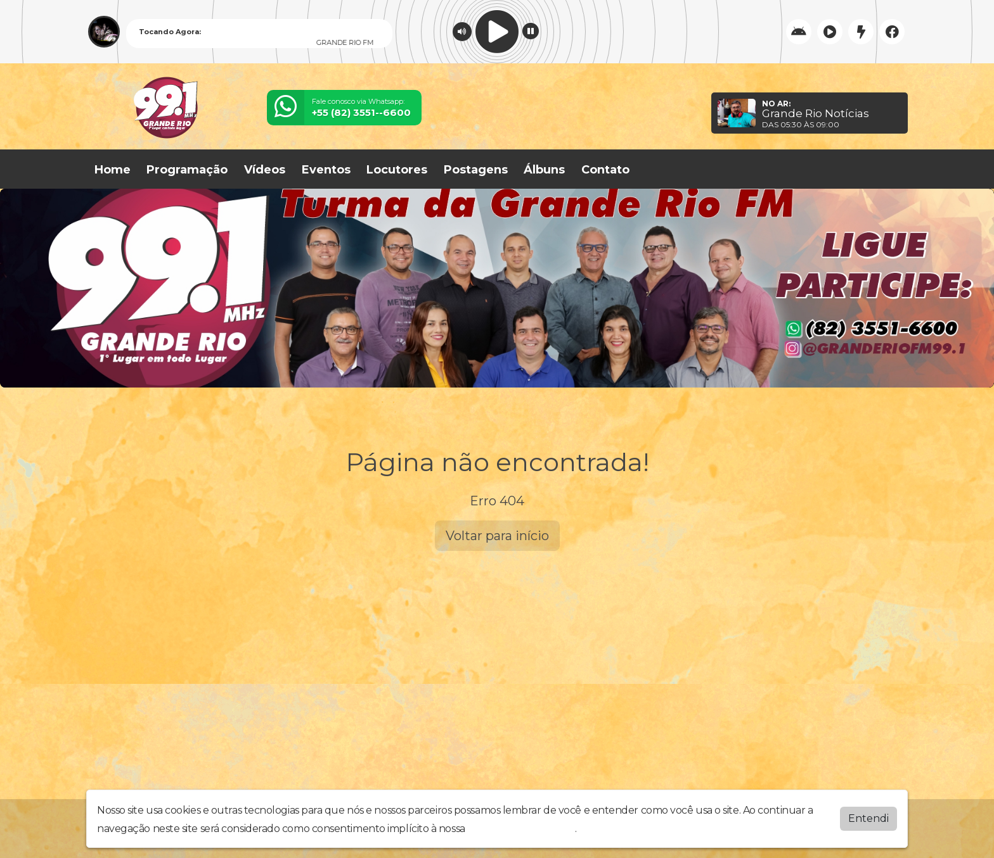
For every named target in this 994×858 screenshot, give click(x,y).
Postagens (476, 170)
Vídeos (264, 170)
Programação (187, 170)
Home (112, 170)
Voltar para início (497, 535)
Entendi (868, 818)
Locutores (396, 170)
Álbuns (544, 170)
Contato (605, 170)
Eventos (326, 170)
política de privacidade (521, 829)
